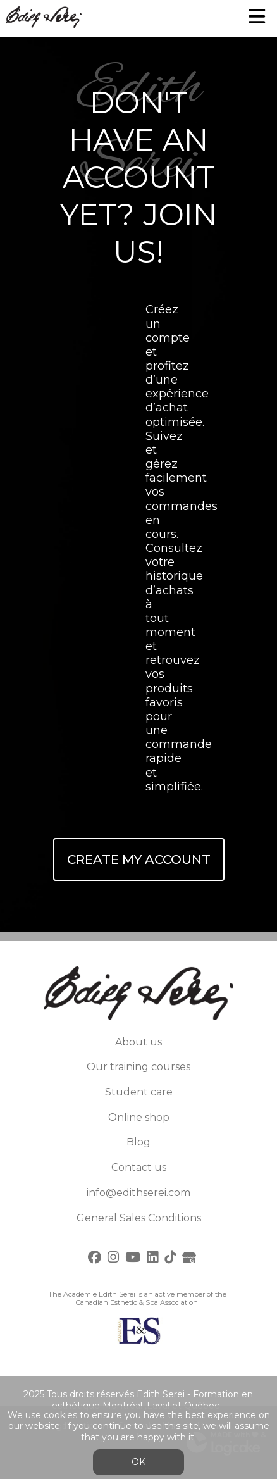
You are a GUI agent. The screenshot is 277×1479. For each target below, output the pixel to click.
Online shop (138, 1117)
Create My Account (139, 859)
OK (138, 1462)
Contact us (138, 1167)
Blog (138, 1142)
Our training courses (138, 1067)
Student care (139, 1092)
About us (138, 1042)
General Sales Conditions (139, 1218)
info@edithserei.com (138, 1193)
